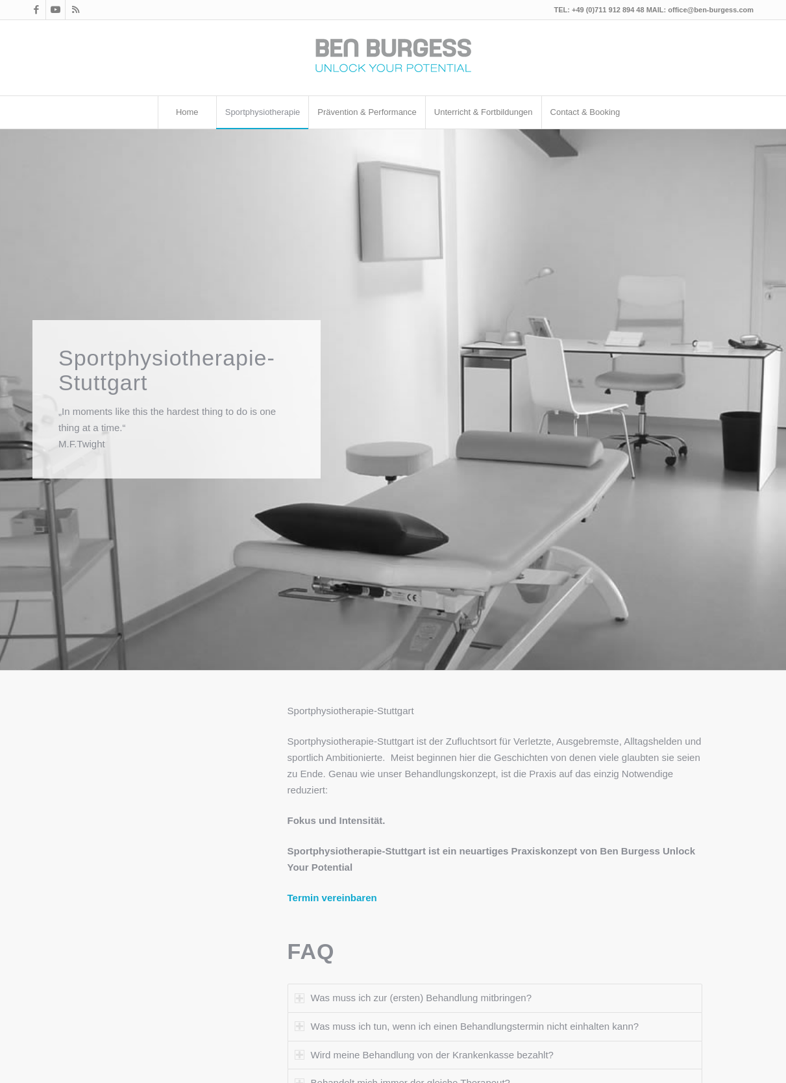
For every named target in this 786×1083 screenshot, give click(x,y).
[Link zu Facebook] (36, 9)
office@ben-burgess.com (711, 10)
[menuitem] (187, 112)
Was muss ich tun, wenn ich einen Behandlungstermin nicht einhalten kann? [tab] (467, 1026)
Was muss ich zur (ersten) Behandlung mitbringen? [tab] (413, 997)
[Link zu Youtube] (55, 9)
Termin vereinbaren (332, 897)
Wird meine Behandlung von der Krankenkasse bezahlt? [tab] (424, 1054)
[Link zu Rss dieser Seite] (75, 9)
